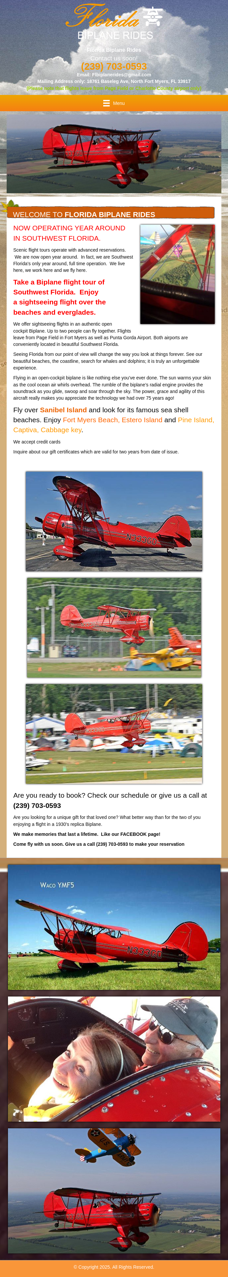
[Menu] (114, 103)
